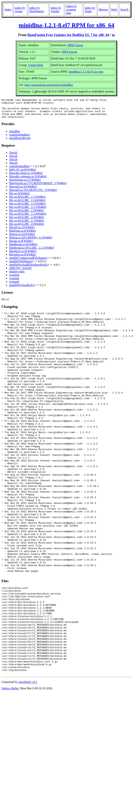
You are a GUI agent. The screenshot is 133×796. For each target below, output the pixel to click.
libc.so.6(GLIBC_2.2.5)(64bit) (27, 210)
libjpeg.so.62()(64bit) (22, 238)
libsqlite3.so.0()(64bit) (22, 255)
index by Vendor (56, 9)
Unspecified (35, 65)
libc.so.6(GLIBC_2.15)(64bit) (27, 207)
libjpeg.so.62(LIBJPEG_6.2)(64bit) (30, 241)
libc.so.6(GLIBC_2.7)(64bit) (26, 224)
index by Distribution (36, 9)
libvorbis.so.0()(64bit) (22, 258)
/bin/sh (13, 156)
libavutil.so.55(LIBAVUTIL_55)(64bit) (33, 194)
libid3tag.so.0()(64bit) (22, 234)
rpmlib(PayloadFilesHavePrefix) (29, 268)
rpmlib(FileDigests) (21, 265)
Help (114, 9)
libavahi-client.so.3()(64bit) (26, 177)
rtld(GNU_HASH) (20, 272)
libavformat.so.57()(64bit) (25, 183)
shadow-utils (17, 275)
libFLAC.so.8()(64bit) (22, 173)
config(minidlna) (19, 138)
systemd (14, 278)
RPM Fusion (75, 45)
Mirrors (103, 9)
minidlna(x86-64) (20, 142)
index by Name (89, 9)
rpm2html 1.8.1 (28, 756)
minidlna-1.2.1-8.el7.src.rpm (86, 71)
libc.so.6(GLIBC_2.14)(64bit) (27, 204)
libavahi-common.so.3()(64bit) (27, 180)
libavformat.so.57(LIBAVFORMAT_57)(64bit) (37, 187)
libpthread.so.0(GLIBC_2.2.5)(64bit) (31, 251)
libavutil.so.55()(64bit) (23, 190)
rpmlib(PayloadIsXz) (22, 289)
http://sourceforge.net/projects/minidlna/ (48, 84)
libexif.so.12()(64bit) (21, 231)
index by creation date (71, 10)
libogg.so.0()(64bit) (21, 244)
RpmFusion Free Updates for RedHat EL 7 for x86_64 (68, 35)
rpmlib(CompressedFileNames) (28, 261)
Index (8, 9)
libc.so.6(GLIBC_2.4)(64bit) (26, 221)
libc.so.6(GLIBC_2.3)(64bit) (26, 214)
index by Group (20, 9)
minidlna (14, 135)
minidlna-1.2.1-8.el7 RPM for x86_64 (66, 25)
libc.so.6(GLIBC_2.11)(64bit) (27, 200)
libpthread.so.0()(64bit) (23, 248)
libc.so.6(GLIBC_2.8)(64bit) (26, 227)
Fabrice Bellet (10, 763)
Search (124, 9)
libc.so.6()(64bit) (19, 197)
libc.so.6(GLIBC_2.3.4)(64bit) (27, 217)
